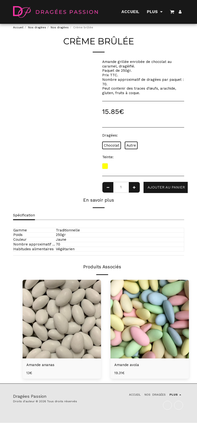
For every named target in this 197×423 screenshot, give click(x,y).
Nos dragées (37, 27)
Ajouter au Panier (166, 187)
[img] (62, 319)
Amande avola (126, 365)
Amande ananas (40, 365)
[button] (172, 12)
